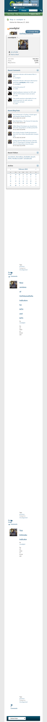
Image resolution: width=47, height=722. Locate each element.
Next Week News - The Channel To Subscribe (25, 121)
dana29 (33, 157)
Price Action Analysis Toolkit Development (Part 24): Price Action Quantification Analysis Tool (25, 134)
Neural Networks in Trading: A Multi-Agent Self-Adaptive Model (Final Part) (25, 115)
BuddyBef (27, 157)
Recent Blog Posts (14, 111)
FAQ (16, 14)
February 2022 (23, 169)
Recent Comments (14, 70)
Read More (10, 273)
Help (26, 2)
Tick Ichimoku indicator (23, 535)
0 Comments (14, 275)
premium (22, 266)
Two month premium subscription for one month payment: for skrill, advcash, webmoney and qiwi (24, 100)
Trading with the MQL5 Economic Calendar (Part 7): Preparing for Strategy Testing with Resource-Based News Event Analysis (25, 142)
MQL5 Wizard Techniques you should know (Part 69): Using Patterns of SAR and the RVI (25, 127)
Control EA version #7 (19, 87)
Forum (24, 10)
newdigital (19, 19)
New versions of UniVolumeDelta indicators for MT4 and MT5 (26, 300)
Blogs (11, 19)
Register (35, 2)
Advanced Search (34, 14)
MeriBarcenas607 (17, 158)
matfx (16, 89)
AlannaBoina (19, 157)
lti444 (10, 158)
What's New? (13, 10)
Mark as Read (13, 54)
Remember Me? (19, 7)
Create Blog (32, 32)
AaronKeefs (11, 157)
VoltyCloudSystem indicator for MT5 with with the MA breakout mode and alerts (24, 93)
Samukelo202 (28, 158)
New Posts (11, 14)
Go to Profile (13, 52)
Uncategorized (23, 270)
